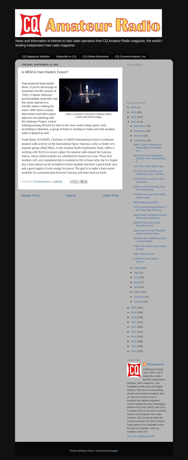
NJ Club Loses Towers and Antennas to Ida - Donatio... (149, 172)
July (136, 272)
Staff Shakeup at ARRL (146, 202)
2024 (134, 107)
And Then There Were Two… (149, 166)
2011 (134, 351)
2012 (134, 346)
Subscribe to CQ (66, 56)
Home (70, 195)
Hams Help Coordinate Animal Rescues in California (150, 216)
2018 (134, 317)
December (140, 126)
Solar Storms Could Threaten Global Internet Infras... (149, 232)
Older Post (110, 195)
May (136, 282)
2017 (134, 322)
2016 (134, 327)
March (137, 291)
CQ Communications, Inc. (131, 56)
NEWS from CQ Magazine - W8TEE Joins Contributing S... (149, 158)
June (137, 277)
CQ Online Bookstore (96, 56)
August (138, 267)
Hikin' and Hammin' (143, 253)
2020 (134, 307)
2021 (134, 121)
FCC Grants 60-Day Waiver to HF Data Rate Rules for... (149, 208)
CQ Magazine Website (36, 56)
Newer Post (30, 195)
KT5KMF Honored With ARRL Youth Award (149, 196)
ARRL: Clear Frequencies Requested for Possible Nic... (147, 147)
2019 (134, 312)
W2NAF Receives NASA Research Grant (146, 224)
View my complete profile (141, 436)
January (138, 301)
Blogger (113, 450)
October (138, 135)
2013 (134, 341)
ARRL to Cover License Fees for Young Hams (149, 188)
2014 (134, 336)
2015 (134, 331)
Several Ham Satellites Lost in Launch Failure (149, 240)
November (140, 131)
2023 (134, 112)
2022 (134, 117)
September (140, 140)
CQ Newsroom (155, 364)
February (139, 296)
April (137, 287)
